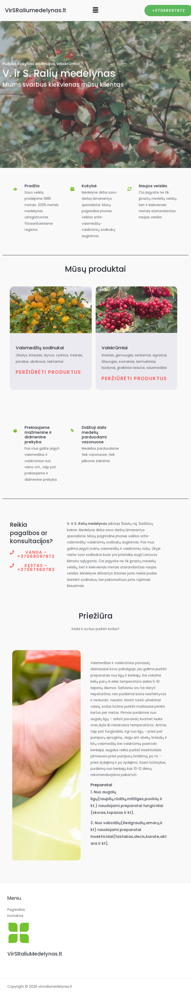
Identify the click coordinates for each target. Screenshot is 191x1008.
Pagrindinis (16, 909)
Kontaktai (15, 916)
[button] (95, 10)
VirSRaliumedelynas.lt (35, 10)
